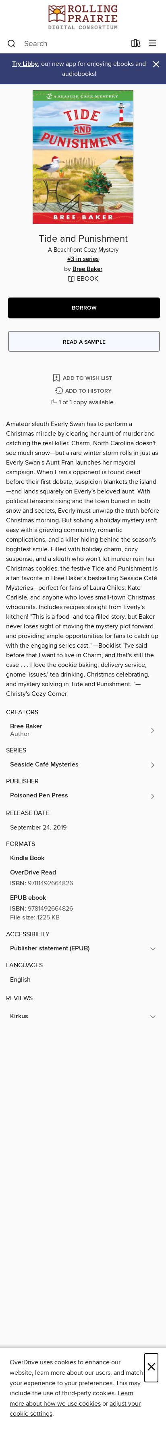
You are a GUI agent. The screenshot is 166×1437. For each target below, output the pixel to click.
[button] (84, 308)
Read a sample (84, 342)
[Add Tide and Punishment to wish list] (83, 377)
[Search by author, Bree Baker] (83, 730)
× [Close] (151, 1368)
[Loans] (136, 45)
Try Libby (25, 64)
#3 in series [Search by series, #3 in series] (83, 259)
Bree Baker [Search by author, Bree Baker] (87, 269)
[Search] (11, 43)
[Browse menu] (152, 43)
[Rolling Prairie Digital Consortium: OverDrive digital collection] (83, 17)
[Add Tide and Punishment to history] (84, 391)
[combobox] (66, 43)
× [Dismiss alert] (156, 64)
